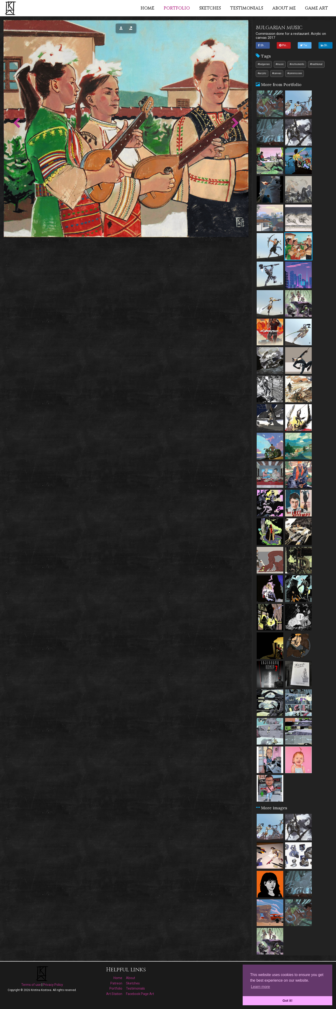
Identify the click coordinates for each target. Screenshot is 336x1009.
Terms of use (31, 985)
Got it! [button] (287, 1000)
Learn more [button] (260, 987)
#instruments (297, 64)
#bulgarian (264, 64)
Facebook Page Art (140, 994)
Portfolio (115, 988)
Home (117, 978)
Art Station (114, 994)
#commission (294, 73)
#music (280, 64)
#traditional (316, 64)
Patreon (116, 983)
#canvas (276, 73)
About (130, 978)
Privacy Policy (53, 985)
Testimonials (135, 988)
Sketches (133, 983)
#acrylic (262, 73)
